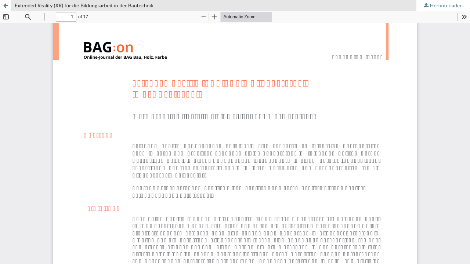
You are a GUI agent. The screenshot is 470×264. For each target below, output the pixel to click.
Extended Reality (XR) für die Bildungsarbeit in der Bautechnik (84, 5)
